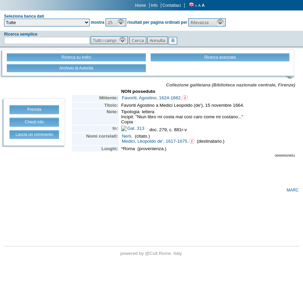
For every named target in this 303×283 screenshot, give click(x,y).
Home (140, 5)
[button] (116, 22)
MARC (293, 190)
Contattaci (172, 5)
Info (154, 5)
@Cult (152, 253)
